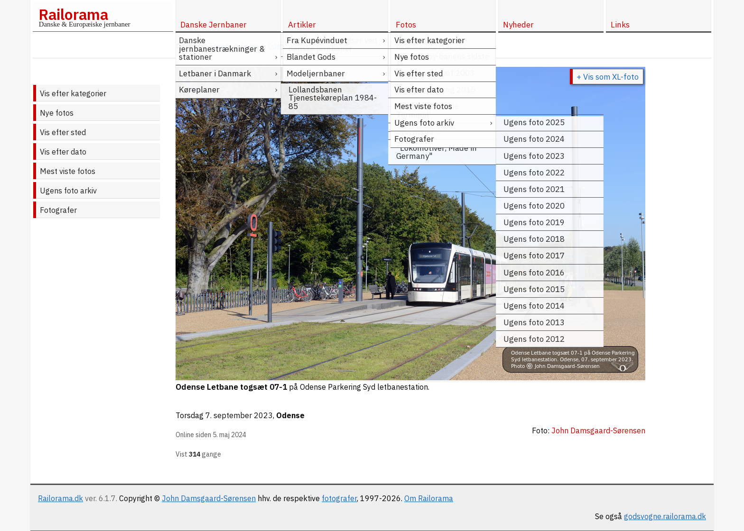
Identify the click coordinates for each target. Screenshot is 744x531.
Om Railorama (428, 498)
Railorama (73, 14)
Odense (290, 415)
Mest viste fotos (67, 171)
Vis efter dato (63, 151)
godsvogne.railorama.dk (665, 516)
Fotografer (58, 210)
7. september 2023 (239, 415)
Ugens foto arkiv (68, 190)
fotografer (339, 498)
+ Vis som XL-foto (608, 77)
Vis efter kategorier (73, 93)
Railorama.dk (60, 498)
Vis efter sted (63, 132)
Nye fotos (57, 113)
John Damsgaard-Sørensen (209, 498)
